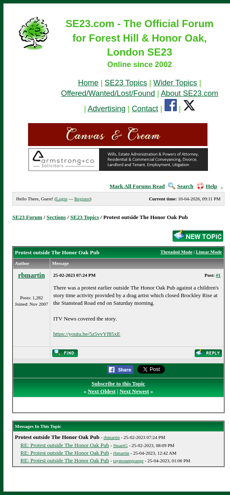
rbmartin (31, 275)
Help (207, 186)
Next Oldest (102, 391)
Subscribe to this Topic (118, 383)
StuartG (120, 445)
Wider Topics (175, 83)
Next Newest (134, 391)
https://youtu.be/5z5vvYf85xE (86, 334)
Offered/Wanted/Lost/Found (108, 93)
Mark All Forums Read (137, 186)
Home (88, 83)
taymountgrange (128, 460)
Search (180, 186)
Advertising (106, 108)
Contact (145, 108)
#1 (218, 275)
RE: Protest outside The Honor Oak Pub (64, 445)
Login (61, 198)
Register (82, 198)
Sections (56, 217)
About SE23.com (189, 93)
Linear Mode (209, 251)
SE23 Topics (126, 83)
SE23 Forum (27, 217)
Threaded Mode (176, 251)
